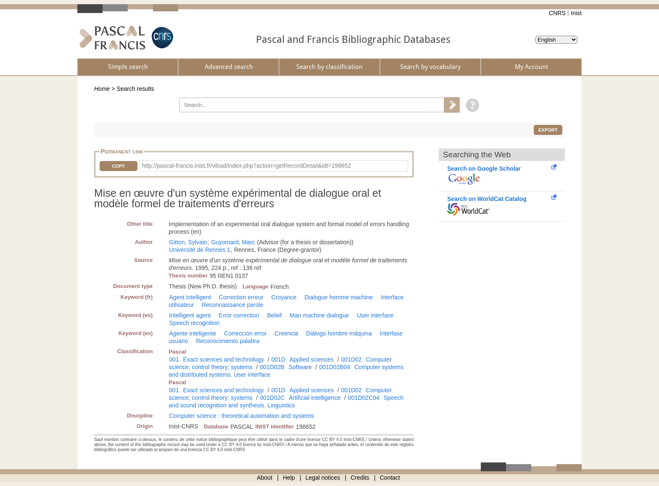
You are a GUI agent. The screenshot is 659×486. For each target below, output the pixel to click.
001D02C (272, 397)
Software (299, 367)
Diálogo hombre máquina (339, 333)
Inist (576, 13)
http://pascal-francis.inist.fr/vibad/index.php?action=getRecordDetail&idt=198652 (246, 165)
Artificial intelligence (314, 397)
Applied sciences (312, 359)
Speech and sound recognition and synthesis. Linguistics (286, 401)
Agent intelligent (190, 297)
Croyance (284, 297)
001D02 (351, 359)
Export (547, 129)
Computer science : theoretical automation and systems (241, 415)
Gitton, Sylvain (188, 242)
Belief (274, 315)
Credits (360, 477)
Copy (118, 166)
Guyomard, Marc (233, 242)
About (264, 477)
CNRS (557, 13)
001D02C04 (364, 397)
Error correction (239, 315)
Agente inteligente (192, 333)
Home (102, 88)
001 (174, 359)
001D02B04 (334, 367)
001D (278, 359)
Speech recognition (194, 323)
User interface (375, 315)
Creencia (286, 333)
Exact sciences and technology (223, 359)
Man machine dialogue (319, 315)
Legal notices (323, 477)
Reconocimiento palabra (227, 341)
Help (289, 477)
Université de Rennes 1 (199, 249)
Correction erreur (241, 297)
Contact (390, 477)
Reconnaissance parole (232, 304)
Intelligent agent (190, 315)
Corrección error (245, 333)
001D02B (272, 367)
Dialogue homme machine (338, 297)
